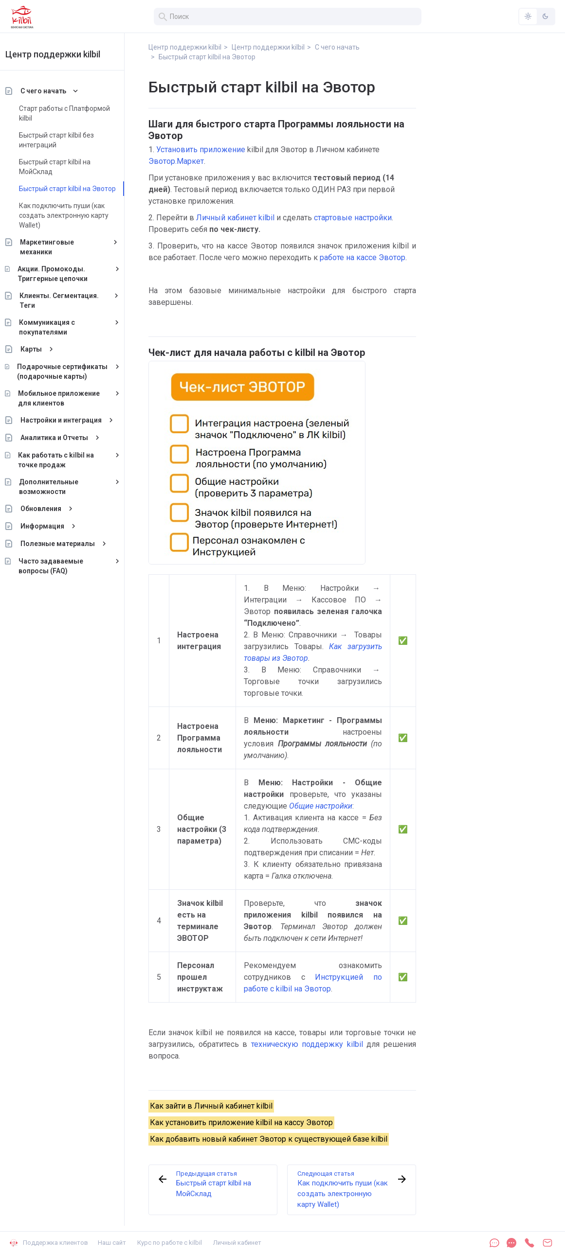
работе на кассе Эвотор (362, 257)
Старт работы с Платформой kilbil (76, 113)
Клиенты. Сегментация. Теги (71, 300)
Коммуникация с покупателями (59, 327)
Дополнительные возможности (60, 486)
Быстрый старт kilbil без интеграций (68, 140)
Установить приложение (200, 149)
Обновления (52, 508)
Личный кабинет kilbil (235, 217)
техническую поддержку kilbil (307, 1044)
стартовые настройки (353, 217)
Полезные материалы (69, 544)
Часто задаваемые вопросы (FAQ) (62, 566)
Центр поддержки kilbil (64, 54)
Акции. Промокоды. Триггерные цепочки (64, 274)
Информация (54, 526)
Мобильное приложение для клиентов (70, 398)
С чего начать (55, 91)
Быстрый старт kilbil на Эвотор (79, 189)
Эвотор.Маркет (176, 161)
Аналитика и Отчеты (66, 438)
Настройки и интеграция (72, 420)
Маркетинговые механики (59, 247)
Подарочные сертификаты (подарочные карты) (74, 371)
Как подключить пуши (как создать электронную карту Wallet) (75, 215)
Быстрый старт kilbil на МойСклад (66, 167)
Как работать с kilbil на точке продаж (68, 460)
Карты (43, 349)
